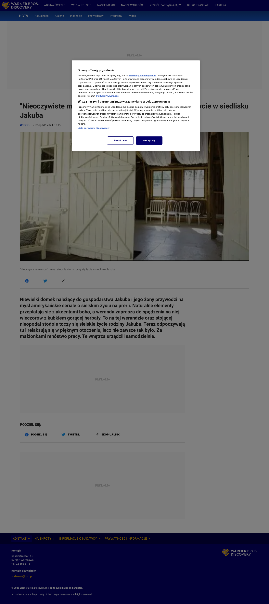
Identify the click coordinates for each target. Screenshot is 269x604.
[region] (136, 105)
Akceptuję (149, 140)
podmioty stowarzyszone (142, 75)
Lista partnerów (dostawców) (94, 128)
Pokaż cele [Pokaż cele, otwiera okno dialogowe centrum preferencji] (120, 140)
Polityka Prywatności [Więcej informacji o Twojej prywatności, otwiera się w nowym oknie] (107, 95)
